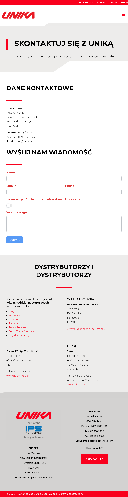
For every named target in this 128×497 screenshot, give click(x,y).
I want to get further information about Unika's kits (43, 199)
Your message (16, 212)
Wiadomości (85, 3)
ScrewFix (14, 315)
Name (11, 172)
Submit (15, 240)
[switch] (9, 205)
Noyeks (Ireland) (19, 335)
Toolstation (16, 323)
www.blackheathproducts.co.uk (87, 328)
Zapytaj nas (94, 459)
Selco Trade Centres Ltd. (24, 331)
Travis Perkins (17, 327)
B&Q (11, 311)
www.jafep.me (76, 384)
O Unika (101, 3)
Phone (69, 186)
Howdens (15, 319)
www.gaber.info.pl (17, 375)
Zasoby (113, 3)
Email (11, 186)
